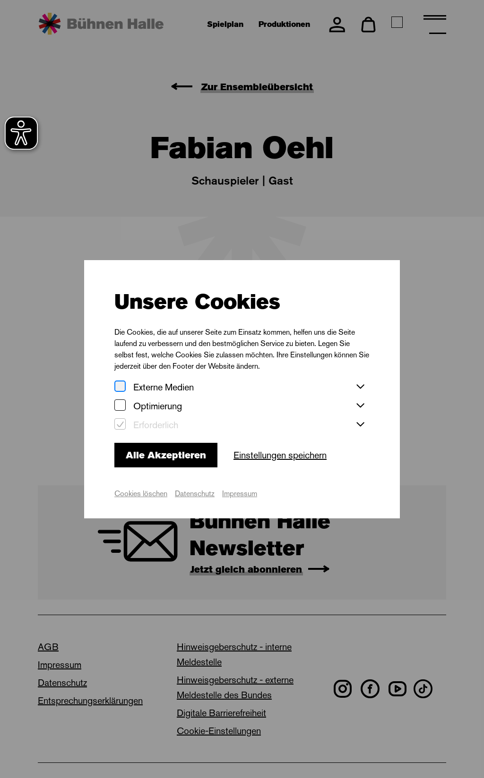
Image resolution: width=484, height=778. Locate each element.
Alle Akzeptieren (166, 455)
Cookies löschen (140, 494)
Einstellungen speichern (280, 455)
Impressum (239, 494)
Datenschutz (195, 494)
